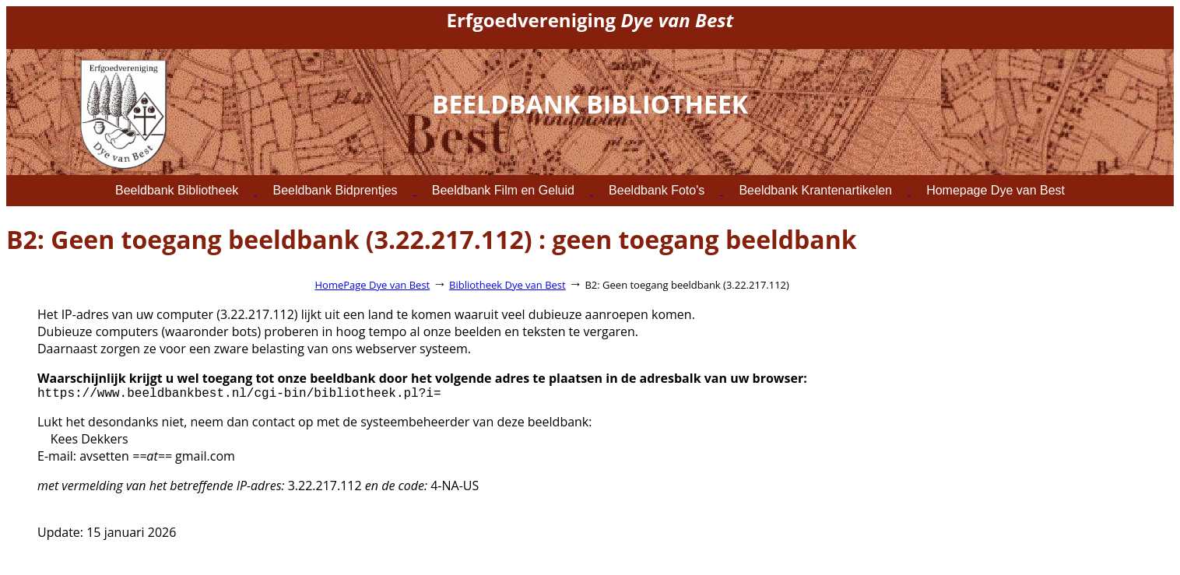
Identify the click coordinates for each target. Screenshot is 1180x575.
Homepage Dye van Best (995, 190)
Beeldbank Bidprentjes (334, 190)
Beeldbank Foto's (656, 190)
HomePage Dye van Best (372, 285)
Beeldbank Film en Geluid (503, 190)
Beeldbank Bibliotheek (176, 190)
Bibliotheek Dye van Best (507, 285)
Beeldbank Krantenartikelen (815, 190)
